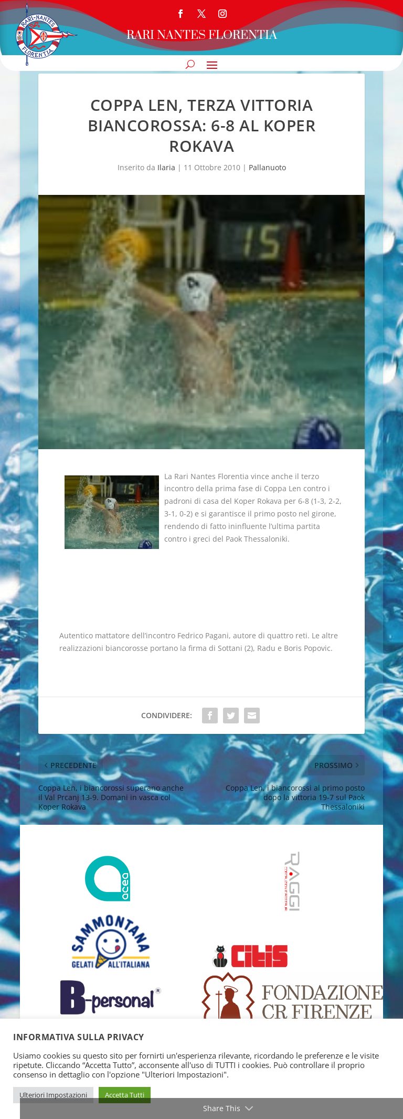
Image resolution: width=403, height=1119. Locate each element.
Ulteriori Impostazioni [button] (53, 1095)
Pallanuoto (267, 167)
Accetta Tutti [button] (124, 1095)
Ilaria (166, 167)
